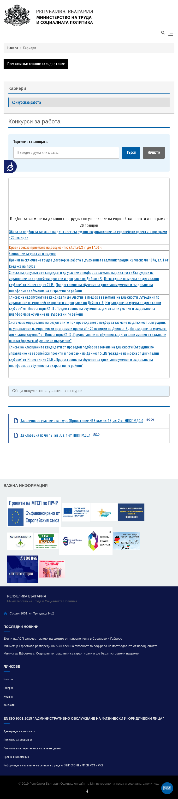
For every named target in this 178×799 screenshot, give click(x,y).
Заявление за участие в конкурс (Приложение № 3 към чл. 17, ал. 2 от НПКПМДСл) (81, 420)
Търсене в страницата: (30, 141)
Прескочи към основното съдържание (36, 64)
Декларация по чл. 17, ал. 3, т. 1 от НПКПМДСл (55, 435)
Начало (12, 48)
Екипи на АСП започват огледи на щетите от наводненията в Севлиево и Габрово (63, 638)
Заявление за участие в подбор (32, 253)
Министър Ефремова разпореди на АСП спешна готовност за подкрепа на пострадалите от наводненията (81, 646)
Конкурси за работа (26, 102)
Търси (131, 152)
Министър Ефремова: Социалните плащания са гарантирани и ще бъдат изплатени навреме (71, 653)
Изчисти (154, 152)
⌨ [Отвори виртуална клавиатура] (167, 788)
